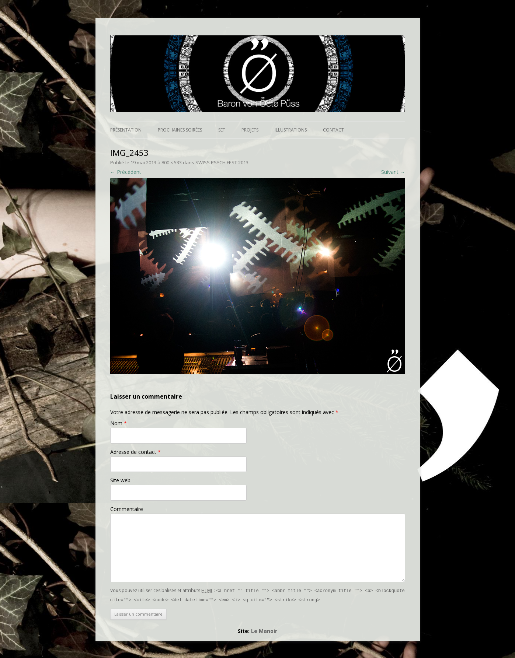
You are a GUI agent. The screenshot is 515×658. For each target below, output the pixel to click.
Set (221, 130)
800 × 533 (171, 162)
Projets (249, 130)
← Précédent (125, 171)
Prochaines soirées (180, 130)
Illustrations (291, 130)
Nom (118, 423)
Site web (120, 480)
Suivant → (393, 171)
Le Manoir (264, 630)
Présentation (126, 130)
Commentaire (126, 508)
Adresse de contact (135, 451)
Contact (333, 130)
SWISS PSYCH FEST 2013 (221, 162)
